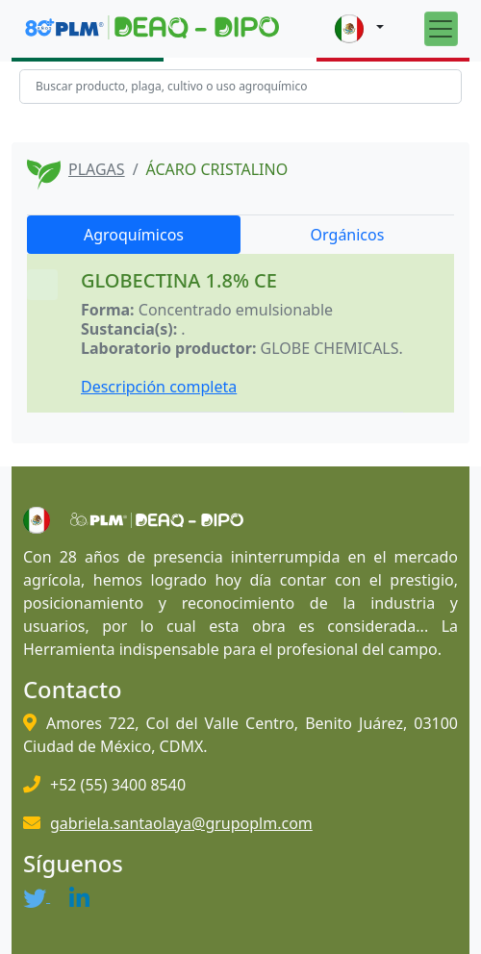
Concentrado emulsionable (236, 309)
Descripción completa (159, 386)
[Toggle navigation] (441, 28)
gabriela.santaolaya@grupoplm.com (181, 823)
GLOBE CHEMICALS (330, 348)
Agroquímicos (134, 234)
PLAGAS (96, 169)
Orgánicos (348, 234)
